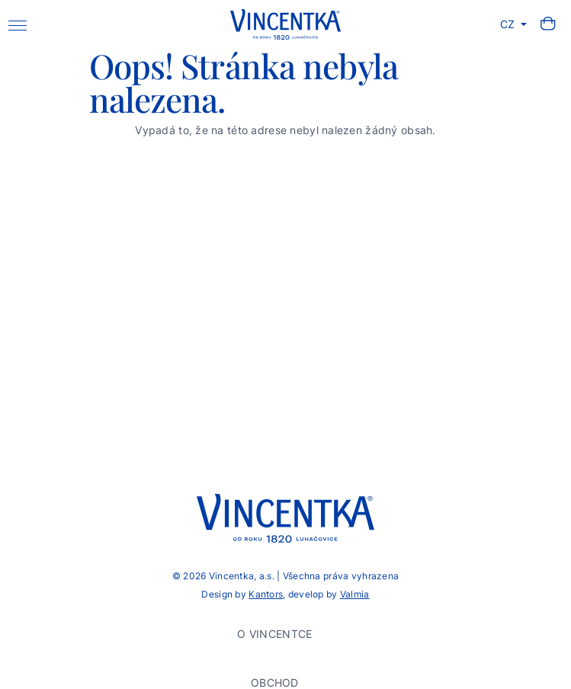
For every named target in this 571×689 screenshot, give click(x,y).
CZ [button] (509, 24)
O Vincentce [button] (276, 633)
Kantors (266, 594)
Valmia (355, 594)
